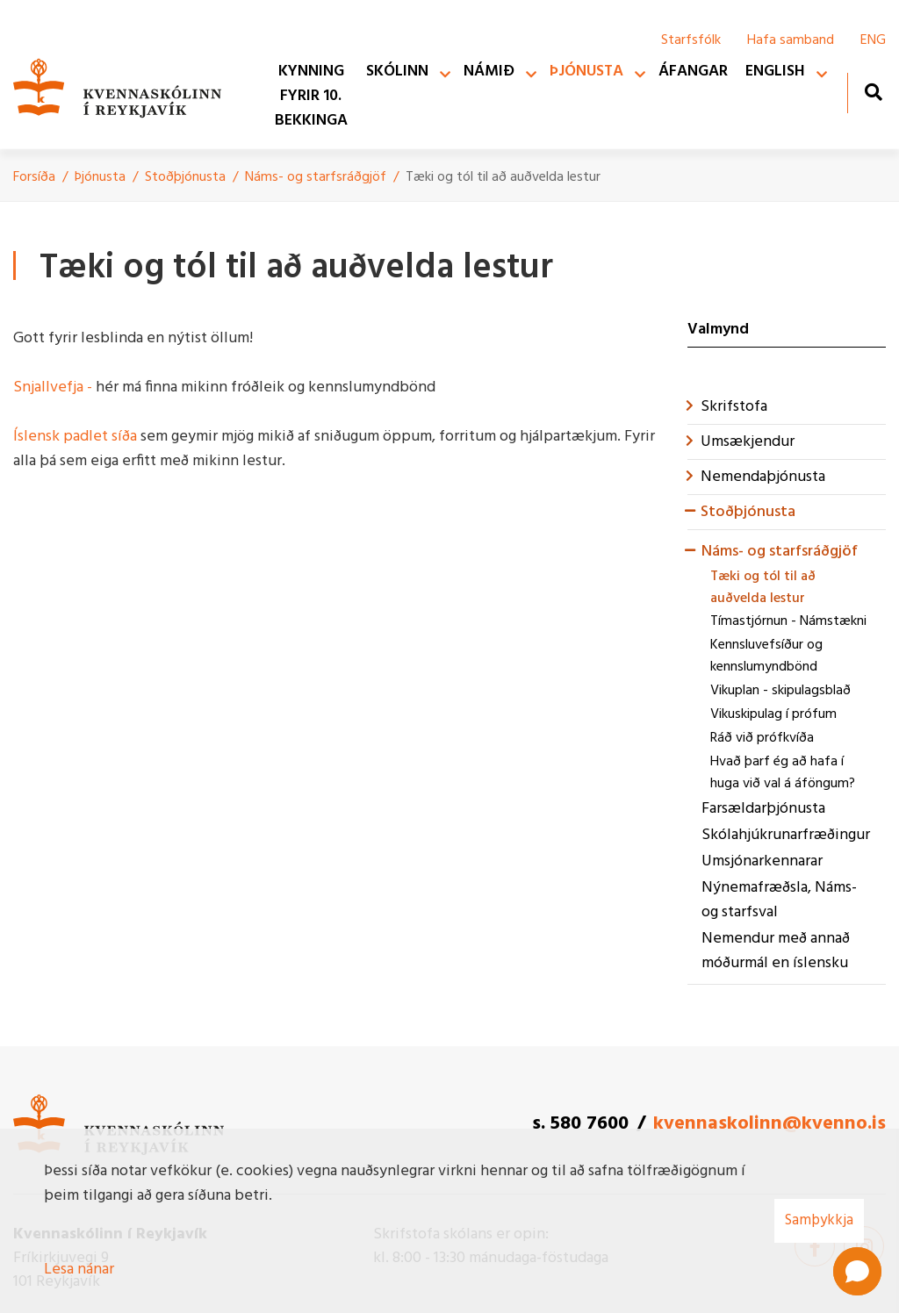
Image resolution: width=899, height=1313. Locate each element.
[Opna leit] (873, 91)
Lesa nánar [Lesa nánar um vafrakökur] (79, 1269)
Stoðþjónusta (185, 177)
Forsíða (34, 177)
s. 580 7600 (580, 1124)
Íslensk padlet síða (76, 436)
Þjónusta (100, 177)
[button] (857, 1271)
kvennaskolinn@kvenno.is (769, 1124)
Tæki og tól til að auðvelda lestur (503, 177)
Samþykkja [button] (819, 1220)
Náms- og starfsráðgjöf (315, 177)
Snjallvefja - (52, 387)
